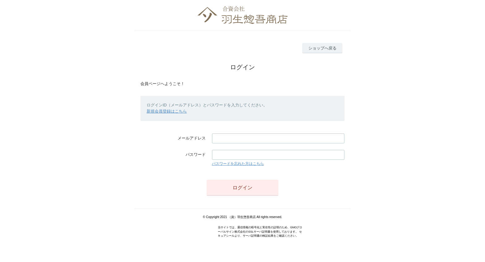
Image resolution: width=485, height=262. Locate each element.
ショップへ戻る (322, 48)
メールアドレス (192, 138)
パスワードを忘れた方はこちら (238, 163)
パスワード (196, 154)
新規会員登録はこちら (167, 111)
